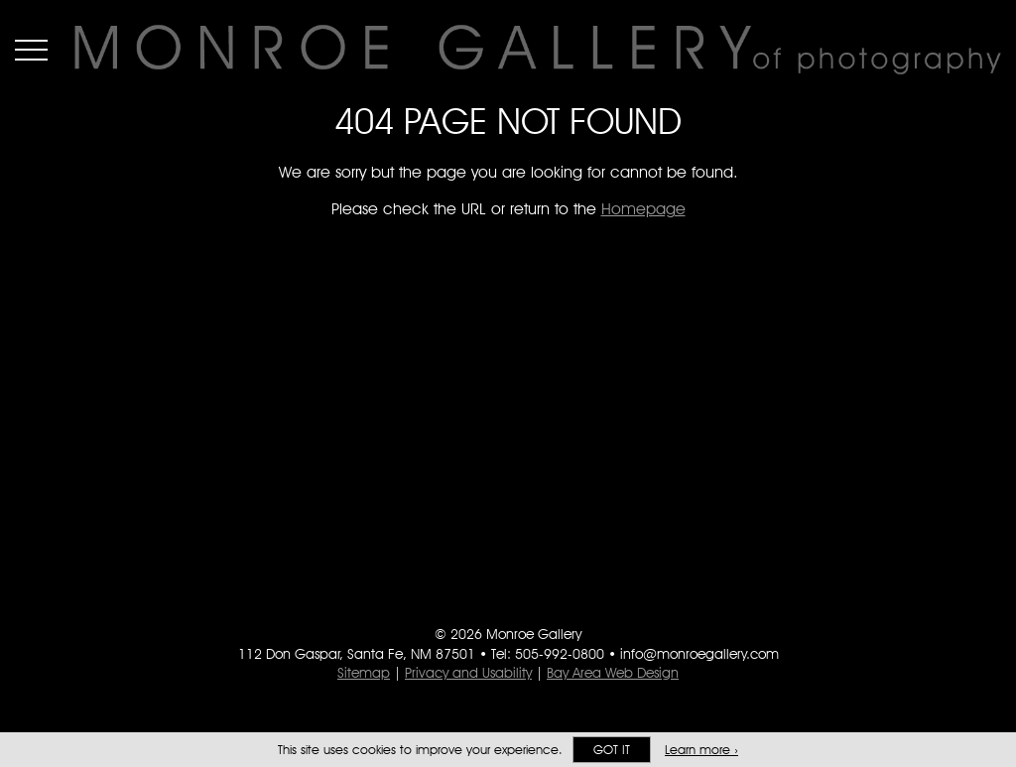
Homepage (643, 208)
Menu (31, 49)
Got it (611, 749)
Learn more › (701, 749)
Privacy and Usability (468, 673)
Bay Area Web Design (613, 673)
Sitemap (363, 673)
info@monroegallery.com (699, 654)
